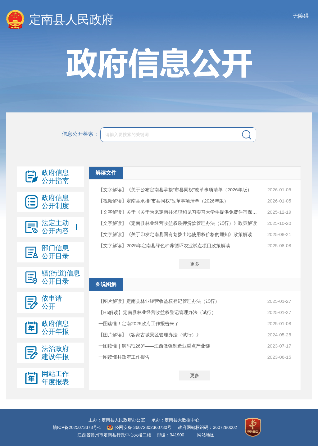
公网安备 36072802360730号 (143, 427)
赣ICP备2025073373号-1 (77, 427)
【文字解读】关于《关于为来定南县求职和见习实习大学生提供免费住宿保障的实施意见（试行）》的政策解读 (179, 212)
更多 (194, 263)
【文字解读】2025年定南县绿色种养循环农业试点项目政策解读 (164, 245)
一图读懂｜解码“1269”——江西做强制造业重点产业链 (154, 345)
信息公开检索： (80, 134)
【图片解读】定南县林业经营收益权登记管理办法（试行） (159, 301)
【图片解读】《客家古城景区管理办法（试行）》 (149, 334)
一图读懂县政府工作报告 (124, 357)
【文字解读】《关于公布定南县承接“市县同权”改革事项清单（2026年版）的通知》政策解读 (179, 189)
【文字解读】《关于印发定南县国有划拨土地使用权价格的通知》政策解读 (175, 234)
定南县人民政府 (71, 19)
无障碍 (301, 16)
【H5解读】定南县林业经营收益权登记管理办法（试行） (157, 312)
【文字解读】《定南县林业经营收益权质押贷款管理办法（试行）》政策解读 (177, 223)
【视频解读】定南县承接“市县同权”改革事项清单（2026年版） (163, 200)
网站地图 (206, 434)
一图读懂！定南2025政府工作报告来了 (138, 323)
